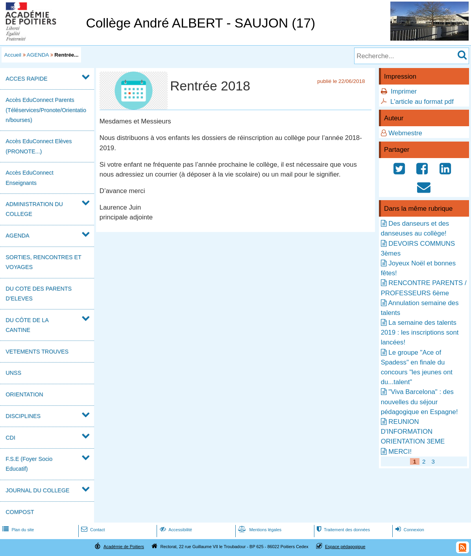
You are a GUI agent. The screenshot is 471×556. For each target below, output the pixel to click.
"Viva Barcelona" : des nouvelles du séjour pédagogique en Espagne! (419, 401)
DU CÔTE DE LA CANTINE (27, 325)
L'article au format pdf (422, 101)
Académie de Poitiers (123, 546)
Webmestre (405, 133)
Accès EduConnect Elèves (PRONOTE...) (39, 146)
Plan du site (17, 529)
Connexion (409, 529)
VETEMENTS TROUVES (37, 351)
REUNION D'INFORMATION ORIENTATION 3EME (413, 431)
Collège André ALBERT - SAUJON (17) (200, 23)
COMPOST (20, 512)
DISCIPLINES (23, 416)
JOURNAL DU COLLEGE (37, 490)
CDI (10, 437)
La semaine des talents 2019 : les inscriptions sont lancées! (420, 332)
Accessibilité (175, 529)
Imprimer (404, 91)
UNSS (13, 373)
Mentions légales (258, 529)
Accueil (12, 55)
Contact (92, 529)
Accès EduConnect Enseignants (29, 177)
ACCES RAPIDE (26, 78)
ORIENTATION (24, 394)
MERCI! (400, 451)
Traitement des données (342, 529)
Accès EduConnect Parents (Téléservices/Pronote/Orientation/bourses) (46, 110)
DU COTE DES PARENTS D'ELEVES (39, 293)
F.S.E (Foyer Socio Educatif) (29, 464)
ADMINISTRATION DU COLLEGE (34, 209)
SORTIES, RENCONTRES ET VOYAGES (43, 262)
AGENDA (38, 55)
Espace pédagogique (345, 546)
